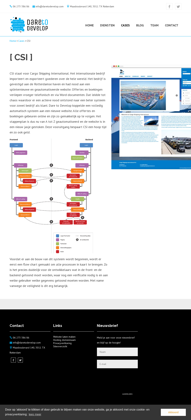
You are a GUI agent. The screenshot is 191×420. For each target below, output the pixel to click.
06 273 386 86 (21, 6)
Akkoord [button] (173, 412)
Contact (171, 25)
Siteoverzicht (60, 346)
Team (154, 25)
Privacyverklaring (62, 343)
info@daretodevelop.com (50, 6)
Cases (125, 25)
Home (89, 25)
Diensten (107, 25)
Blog (140, 25)
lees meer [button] (35, 414)
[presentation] (111, 379)
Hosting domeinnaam (64, 340)
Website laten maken (64, 336)
